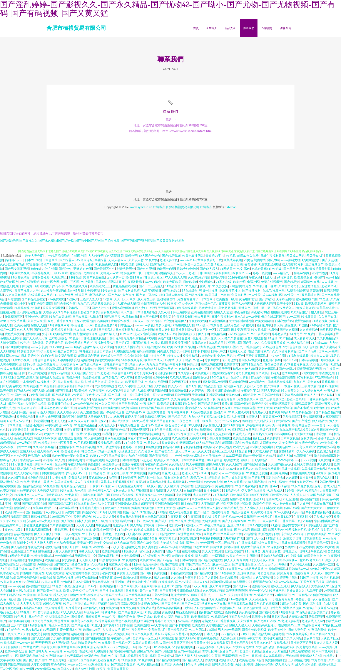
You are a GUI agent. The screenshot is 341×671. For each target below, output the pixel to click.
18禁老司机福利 (109, 560)
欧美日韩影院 (200, 616)
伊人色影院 (310, 347)
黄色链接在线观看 (125, 286)
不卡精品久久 (230, 634)
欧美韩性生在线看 (144, 582)
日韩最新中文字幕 (115, 364)
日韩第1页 (189, 386)
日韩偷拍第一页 (290, 521)
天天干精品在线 (10, 595)
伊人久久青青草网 (236, 560)
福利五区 (259, 438)
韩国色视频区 (139, 429)
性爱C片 (267, 516)
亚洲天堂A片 (236, 525)
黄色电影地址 (248, 299)
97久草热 (126, 377)
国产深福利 (266, 299)
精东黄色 (216, 325)
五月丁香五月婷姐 (87, 538)
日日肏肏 (93, 486)
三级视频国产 (314, 264)
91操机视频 (326, 360)
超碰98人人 (185, 508)
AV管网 (114, 477)
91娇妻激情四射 (19, 429)
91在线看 (104, 642)
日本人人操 (211, 634)
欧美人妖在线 (167, 334)
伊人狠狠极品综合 (57, 616)
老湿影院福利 (231, 442)
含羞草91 (6, 290)
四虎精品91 (158, 264)
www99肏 (93, 569)
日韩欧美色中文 (10, 386)
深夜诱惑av (308, 438)
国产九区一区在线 (150, 477)
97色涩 (28, 669)
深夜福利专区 (260, 312)
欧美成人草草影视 (146, 529)
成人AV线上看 (84, 669)
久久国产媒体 (327, 316)
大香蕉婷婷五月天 (264, 625)
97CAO (204, 473)
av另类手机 (37, 569)
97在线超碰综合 (85, 503)
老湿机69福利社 (104, 529)
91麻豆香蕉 (68, 408)
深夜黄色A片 (271, 442)
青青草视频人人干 (26, 290)
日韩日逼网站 (106, 599)
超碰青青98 (169, 442)
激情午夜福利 (73, 429)
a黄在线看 (248, 325)
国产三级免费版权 (123, 664)
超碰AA (258, 499)
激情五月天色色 (171, 664)
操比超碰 (89, 495)
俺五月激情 (229, 360)
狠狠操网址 (186, 442)
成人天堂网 (183, 451)
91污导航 (87, 282)
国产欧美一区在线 (49, 590)
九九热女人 (259, 412)
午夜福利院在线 (210, 538)
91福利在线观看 (298, 355)
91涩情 (272, 338)
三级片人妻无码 (90, 299)
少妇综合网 (21, 399)
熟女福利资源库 (65, 355)
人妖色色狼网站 (204, 608)
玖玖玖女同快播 (53, 308)
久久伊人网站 (293, 638)
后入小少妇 (60, 595)
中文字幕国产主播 (229, 534)
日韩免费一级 (29, 286)
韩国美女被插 (261, 616)
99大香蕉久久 (290, 390)
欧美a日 (227, 403)
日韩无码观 (182, 395)
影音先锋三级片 (118, 473)
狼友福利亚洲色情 (176, 477)
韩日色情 (161, 390)
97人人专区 (199, 586)
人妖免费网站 (9, 342)
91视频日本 (31, 582)
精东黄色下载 (194, 469)
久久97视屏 (114, 390)
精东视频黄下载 (131, 273)
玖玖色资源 (179, 438)
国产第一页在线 (146, 295)
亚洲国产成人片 (53, 460)
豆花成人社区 (171, 473)
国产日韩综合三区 (244, 564)
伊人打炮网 (186, 303)
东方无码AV (187, 638)
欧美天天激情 (200, 642)
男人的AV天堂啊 (229, 629)
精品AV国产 (160, 642)
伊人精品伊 (319, 421)
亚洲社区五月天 (222, 451)
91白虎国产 (331, 369)
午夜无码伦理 (77, 464)
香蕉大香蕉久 (137, 469)
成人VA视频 (129, 538)
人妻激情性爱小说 (213, 503)
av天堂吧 (49, 629)
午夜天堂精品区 (215, 525)
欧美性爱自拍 (242, 438)
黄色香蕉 (168, 612)
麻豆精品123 (98, 295)
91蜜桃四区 (286, 612)
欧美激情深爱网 (315, 303)
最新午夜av (15, 403)
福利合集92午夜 (65, 303)
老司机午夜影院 (319, 529)
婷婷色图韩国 (80, 564)
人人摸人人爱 (43, 542)
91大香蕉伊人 (234, 569)
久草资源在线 (63, 482)
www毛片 (329, 538)
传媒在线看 (291, 508)
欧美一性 (298, 512)
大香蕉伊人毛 (97, 416)
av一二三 (293, 316)
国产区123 (290, 360)
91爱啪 (273, 329)
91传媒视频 (138, 473)
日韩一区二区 (261, 308)
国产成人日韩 (164, 521)
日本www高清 (328, 351)
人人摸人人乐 (111, 629)
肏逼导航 (164, 338)
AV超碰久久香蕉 (209, 656)
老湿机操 (75, 273)
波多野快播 (183, 495)
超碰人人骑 (284, 455)
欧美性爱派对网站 (77, 342)
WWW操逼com (288, 460)
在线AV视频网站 (273, 290)
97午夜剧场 (88, 599)
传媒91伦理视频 (84, 321)
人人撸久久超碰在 (230, 338)
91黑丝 (324, 299)
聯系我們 (248, 28)
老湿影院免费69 (105, 325)
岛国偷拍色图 (264, 664)
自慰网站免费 (220, 512)
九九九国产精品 (157, 364)
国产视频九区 (261, 634)
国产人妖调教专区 (234, 521)
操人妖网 (201, 555)
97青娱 (308, 608)
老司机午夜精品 (124, 651)
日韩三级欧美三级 (205, 421)
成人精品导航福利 (208, 442)
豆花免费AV (110, 377)
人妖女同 (324, 460)
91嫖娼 (307, 521)
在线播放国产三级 (229, 608)
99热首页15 (73, 495)
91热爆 (277, 268)
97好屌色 (243, 268)
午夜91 (329, 390)
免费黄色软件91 (158, 399)
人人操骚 (327, 282)
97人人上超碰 (185, 273)
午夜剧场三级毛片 (281, 403)
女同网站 (252, 429)
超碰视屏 (87, 360)
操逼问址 (220, 429)
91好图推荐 (251, 555)
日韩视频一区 (323, 434)
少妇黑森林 (206, 282)
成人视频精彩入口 (64, 642)
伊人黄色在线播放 (253, 490)
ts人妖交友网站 (312, 390)
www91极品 (73, 347)
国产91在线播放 (225, 573)
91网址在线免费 (290, 603)
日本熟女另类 (273, 508)
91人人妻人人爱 (104, 516)
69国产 (319, 277)
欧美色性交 (259, 403)
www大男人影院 (48, 521)
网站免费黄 (153, 447)
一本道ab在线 (290, 386)
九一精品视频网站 (57, 255)
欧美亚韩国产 (9, 282)
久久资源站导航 (198, 277)
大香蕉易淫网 (69, 364)
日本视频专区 (284, 321)
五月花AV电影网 (152, 425)
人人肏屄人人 (253, 508)
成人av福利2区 (272, 295)
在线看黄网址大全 (153, 303)
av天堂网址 (74, 656)
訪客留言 (285, 28)
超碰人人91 (181, 429)
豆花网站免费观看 (29, 312)
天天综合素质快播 (241, 321)
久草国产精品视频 (319, 495)
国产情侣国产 (35, 512)
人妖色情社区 (330, 638)
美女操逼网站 (248, 612)
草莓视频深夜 (285, 647)
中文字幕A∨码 (201, 499)
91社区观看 (290, 499)
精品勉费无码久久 (103, 303)
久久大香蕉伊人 (67, 412)
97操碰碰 (32, 264)
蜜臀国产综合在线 (265, 582)
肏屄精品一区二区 (144, 638)
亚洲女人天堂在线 (274, 651)
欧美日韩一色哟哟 (217, 295)
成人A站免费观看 (180, 512)
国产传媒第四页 (18, 621)
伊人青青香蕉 (54, 608)
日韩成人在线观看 (52, 377)
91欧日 (59, 534)
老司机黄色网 (245, 373)
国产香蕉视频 (158, 455)
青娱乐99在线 (120, 321)
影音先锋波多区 (207, 638)
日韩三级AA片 (143, 521)
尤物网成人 (273, 499)
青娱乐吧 (316, 290)
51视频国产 (212, 408)
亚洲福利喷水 (37, 477)
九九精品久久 (263, 421)
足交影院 (112, 460)
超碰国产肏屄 (89, 312)
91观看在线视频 (297, 290)
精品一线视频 (107, 451)
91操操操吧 (166, 582)
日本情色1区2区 (145, 312)
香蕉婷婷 (250, 264)
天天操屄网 (165, 308)
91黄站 (335, 364)
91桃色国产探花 (161, 429)
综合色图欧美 (228, 577)
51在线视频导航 (132, 360)
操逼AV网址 (302, 273)
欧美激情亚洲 (303, 277)
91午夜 (113, 656)
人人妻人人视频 (30, 603)
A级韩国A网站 (53, 369)
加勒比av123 (33, 434)
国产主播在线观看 (97, 638)
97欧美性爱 (79, 390)
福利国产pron (14, 260)
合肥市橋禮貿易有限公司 (76, 27)
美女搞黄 (154, 473)
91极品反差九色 (231, 508)
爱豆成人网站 (295, 255)
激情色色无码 (262, 503)
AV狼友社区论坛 (321, 569)
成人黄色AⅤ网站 (48, 451)
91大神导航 (117, 399)
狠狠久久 (146, 577)
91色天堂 (190, 664)
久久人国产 (233, 464)
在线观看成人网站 (40, 295)
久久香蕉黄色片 (213, 455)
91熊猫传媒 (207, 355)
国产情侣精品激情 (29, 486)
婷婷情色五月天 (328, 438)
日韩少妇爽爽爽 (187, 268)
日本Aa (239, 316)
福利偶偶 (37, 342)
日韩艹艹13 (23, 447)
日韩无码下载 (178, 382)
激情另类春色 (87, 642)
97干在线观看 (260, 334)
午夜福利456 (86, 469)
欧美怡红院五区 (100, 286)
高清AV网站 (242, 403)
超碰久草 (220, 412)
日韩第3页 (150, 273)
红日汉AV (175, 525)
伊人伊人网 (324, 464)
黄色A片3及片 (211, 516)
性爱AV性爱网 (328, 386)
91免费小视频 (61, 586)
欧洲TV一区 (98, 455)
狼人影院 (317, 312)
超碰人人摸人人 (239, 625)
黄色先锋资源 (14, 334)
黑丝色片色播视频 (266, 603)
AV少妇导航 (129, 408)
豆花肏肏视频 (238, 382)
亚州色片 (210, 534)
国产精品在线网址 (130, 612)
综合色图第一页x (63, 455)
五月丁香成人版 (325, 486)
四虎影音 (77, 638)
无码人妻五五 (117, 260)
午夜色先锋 (35, 547)
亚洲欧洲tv (7, 416)
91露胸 (211, 629)
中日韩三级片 (73, 434)
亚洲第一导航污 (42, 482)
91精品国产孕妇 (255, 482)
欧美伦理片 (162, 586)
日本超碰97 (176, 599)
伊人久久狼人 (43, 534)
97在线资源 (148, 555)
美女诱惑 (196, 634)
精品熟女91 (168, 534)
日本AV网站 (188, 560)
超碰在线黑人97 (132, 499)
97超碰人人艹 (193, 525)
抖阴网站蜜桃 (140, 342)
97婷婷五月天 (263, 595)
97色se (198, 360)
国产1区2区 (69, 264)
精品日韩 (20, 373)
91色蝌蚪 (250, 534)
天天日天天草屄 (124, 299)
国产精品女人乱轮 (206, 508)
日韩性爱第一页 (145, 395)
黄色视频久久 (98, 477)
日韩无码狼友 (54, 495)
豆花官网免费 (37, 373)
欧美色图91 (284, 447)
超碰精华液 (329, 286)
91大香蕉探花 (93, 438)
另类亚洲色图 (54, 342)
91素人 (96, 625)
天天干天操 (264, 408)
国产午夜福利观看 (112, 412)
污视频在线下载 (321, 503)
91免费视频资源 (65, 469)
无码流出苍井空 (85, 555)
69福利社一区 (46, 382)
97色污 (25, 342)
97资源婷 (52, 569)
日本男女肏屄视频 (48, 416)
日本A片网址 (81, 582)
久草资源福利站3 (120, 521)
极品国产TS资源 (39, 455)
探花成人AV (22, 390)
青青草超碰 (30, 386)
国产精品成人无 (192, 660)
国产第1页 (122, 342)
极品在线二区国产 (273, 316)
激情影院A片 (260, 586)
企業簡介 (211, 28)
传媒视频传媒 (178, 390)
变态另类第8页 (67, 351)
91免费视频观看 (39, 395)
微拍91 (330, 573)
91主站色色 (12, 629)
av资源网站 (331, 590)
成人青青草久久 (304, 338)
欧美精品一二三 (265, 460)
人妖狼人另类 (253, 386)
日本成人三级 (140, 321)
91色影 (74, 338)
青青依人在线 (32, 369)
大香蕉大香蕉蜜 (118, 669)
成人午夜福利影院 (86, 482)
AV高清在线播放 (189, 621)
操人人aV (174, 386)
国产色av (114, 295)
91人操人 (202, 325)
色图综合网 (44, 469)
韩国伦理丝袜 (189, 538)
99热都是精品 (20, 277)
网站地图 (178, 240)
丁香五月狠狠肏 (283, 599)
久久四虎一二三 (323, 564)
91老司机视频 (329, 577)
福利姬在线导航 (306, 299)
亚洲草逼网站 (279, 473)
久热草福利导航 (233, 538)
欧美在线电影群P (128, 516)
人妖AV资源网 (262, 577)
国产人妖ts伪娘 (42, 390)
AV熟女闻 (326, 442)
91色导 (92, 329)
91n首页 (180, 521)
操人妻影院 (149, 547)
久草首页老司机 (289, 286)
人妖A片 (163, 312)
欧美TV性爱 (175, 347)
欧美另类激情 (55, 573)
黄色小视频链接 (126, 621)
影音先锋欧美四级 (254, 629)
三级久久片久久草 (17, 634)
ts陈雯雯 (14, 299)
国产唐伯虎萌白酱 (17, 347)
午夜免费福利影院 (318, 512)
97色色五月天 (219, 377)
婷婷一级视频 (262, 273)
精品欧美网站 (311, 625)
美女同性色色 (106, 469)
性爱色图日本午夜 (69, 629)
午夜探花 (194, 516)
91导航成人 (275, 490)
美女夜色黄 (289, 442)
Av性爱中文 (292, 295)
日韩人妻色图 (297, 629)
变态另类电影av (239, 616)
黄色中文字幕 (148, 590)
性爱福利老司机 (149, 434)
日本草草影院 (166, 569)
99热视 (151, 338)
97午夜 (258, 286)
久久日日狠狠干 (10, 647)
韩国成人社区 (153, 277)
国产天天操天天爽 (35, 338)
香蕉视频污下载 (268, 534)
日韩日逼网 (114, 338)
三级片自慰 (231, 325)
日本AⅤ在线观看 (257, 525)
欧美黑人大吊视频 (166, 460)
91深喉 (301, 612)
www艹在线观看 (233, 473)
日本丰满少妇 (75, 460)
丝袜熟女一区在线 (213, 603)
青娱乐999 (73, 377)
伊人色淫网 (90, 590)
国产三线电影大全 (272, 399)
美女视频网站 (109, 312)
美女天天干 (150, 534)
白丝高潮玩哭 (114, 255)
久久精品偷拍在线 (153, 347)
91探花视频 (223, 447)
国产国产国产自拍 (35, 660)
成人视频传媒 (176, 482)
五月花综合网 (310, 295)
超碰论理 (77, 634)
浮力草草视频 (292, 608)
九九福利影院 (60, 638)
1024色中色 (214, 460)
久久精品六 (176, 464)
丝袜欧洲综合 (58, 338)
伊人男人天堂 (284, 664)
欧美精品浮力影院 (110, 442)
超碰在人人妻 (319, 355)
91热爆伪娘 (129, 551)
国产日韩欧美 (94, 634)
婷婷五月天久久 (165, 621)
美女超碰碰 (116, 382)
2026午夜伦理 (237, 277)
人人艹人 (37, 495)
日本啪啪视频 (129, 460)
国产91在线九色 (251, 364)
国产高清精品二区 (60, 503)
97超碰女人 (148, 512)
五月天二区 (144, 386)
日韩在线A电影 (292, 395)
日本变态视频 (240, 329)
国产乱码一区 (121, 642)
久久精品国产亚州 (83, 373)
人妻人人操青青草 (65, 551)
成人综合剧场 (144, 329)
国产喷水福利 (194, 295)
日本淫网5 (207, 299)
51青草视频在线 (94, 277)
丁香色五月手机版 (312, 582)
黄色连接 (128, 295)
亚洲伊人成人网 (194, 434)
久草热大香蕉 (141, 642)
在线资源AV (95, 595)
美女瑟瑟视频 (227, 308)
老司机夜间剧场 (62, 329)
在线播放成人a (187, 569)
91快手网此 (18, 321)
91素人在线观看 (239, 412)
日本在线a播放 (119, 421)
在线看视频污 (191, 551)
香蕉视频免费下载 (203, 399)
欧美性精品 (190, 355)
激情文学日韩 (292, 538)
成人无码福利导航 (26, 473)
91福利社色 (22, 495)
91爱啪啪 (29, 595)
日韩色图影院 (17, 560)
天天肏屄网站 (302, 447)
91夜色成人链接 (128, 303)
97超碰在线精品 (108, 603)
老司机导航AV (143, 373)
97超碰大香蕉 (50, 582)
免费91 (121, 469)
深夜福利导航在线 (32, 656)
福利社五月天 (280, 586)
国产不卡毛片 (307, 351)
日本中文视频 (290, 438)
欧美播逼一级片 (226, 299)
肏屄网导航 (72, 512)
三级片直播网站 (256, 355)
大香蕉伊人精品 (36, 403)
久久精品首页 (220, 642)
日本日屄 (306, 477)
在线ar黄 (60, 464)
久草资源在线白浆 (62, 525)
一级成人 (150, 486)
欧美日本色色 (260, 642)
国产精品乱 (106, 329)
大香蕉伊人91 (320, 586)
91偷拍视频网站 (276, 569)
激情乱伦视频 (130, 555)
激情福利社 (166, 273)
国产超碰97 (256, 477)
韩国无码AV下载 (45, 438)
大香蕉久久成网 (159, 438)
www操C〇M (77, 664)
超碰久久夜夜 (52, 603)
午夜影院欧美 (198, 321)
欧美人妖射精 (164, 329)
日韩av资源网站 (106, 282)
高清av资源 (128, 603)
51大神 (187, 608)
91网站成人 (313, 525)
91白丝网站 (197, 629)
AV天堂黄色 (159, 625)
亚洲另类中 (160, 377)
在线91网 (85, 651)
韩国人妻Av (276, 529)
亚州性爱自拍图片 (227, 390)
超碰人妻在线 (134, 416)
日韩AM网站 (39, 516)
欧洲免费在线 (146, 608)
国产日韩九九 (38, 651)
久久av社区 (18, 455)
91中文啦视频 (293, 555)
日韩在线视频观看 (293, 542)
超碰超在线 (65, 382)
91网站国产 (228, 268)
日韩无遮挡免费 (222, 664)
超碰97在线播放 (86, 577)
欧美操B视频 (147, 656)
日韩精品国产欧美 (151, 408)
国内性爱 (216, 547)
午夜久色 (255, 277)
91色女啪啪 (306, 547)
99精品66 (83, 399)
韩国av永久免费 (248, 255)
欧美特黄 (273, 438)
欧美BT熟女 (134, 277)
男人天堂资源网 (212, 551)
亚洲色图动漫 (265, 647)
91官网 (108, 347)
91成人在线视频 (11, 369)
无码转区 (160, 386)
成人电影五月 (202, 495)
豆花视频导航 (218, 321)
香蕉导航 (211, 660)
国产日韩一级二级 (120, 395)
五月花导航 (18, 625)
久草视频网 (96, 390)
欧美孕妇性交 (277, 629)
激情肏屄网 (32, 334)
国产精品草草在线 (34, 503)
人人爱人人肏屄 (155, 499)
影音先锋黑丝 (126, 268)
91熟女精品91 (31, 629)
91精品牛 (311, 490)
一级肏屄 (67, 538)
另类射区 (291, 547)
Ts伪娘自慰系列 (68, 360)
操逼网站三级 (327, 664)
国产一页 (103, 495)
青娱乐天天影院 (320, 268)
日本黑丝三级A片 (72, 569)
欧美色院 (6, 390)
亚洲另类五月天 (98, 664)
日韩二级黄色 (304, 403)
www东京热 (39, 347)
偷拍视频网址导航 (302, 473)
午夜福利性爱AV (102, 342)
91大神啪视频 (57, 477)
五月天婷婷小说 (146, 495)
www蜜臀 (70, 651)
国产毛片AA (251, 342)
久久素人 (317, 573)
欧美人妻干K (72, 590)
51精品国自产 (174, 286)
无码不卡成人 (114, 595)
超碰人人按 (38, 325)
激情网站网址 (291, 373)
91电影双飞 (282, 595)
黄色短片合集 (226, 399)
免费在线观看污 (271, 282)
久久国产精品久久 (280, 464)
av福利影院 (222, 416)
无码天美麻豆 (211, 521)
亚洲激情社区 (310, 286)
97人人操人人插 (71, 612)
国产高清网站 (170, 603)
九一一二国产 (217, 595)
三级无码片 (27, 451)
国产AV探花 (287, 369)
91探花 (231, 255)
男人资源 (67, 521)
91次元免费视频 (42, 621)
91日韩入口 (152, 442)
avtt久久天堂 (201, 451)
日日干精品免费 (94, 473)
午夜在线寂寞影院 (283, 377)
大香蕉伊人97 (52, 312)
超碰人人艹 (189, 473)
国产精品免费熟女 (210, 560)
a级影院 (247, 421)
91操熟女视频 (37, 625)
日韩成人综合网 (271, 555)
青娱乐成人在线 (310, 656)
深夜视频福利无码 (309, 369)
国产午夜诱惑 (301, 421)
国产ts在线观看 (165, 651)
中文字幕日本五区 (46, 599)
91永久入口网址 (106, 403)
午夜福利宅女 (250, 390)
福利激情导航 (309, 499)
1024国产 (126, 334)
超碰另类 (204, 664)
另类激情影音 (292, 416)
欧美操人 (160, 616)
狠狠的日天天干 (220, 369)
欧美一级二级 (193, 264)
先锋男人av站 (109, 273)
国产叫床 (146, 573)
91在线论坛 (124, 529)
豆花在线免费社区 (117, 634)
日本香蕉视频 (90, 290)
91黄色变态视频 (257, 473)
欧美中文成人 (153, 360)
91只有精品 (220, 495)
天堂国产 (73, 660)
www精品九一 (282, 273)
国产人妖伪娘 (40, 638)
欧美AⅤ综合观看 (16, 651)
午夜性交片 (326, 373)
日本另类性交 (30, 355)
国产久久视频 (146, 268)
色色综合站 (324, 451)
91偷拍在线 (130, 316)
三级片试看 (309, 386)
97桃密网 (141, 490)
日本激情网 (157, 490)
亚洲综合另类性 (243, 647)
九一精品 (80, 490)
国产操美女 (88, 660)
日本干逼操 (116, 455)
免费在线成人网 (248, 399)
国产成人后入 (209, 268)
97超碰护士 (234, 555)
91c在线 (79, 329)
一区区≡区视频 (33, 425)
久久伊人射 (136, 260)
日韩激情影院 (174, 408)
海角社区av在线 (307, 482)
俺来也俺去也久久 (91, 508)
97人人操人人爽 (175, 277)
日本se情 (29, 364)
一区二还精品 (224, 542)
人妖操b (87, 369)
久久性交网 (127, 608)
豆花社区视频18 (11, 669)
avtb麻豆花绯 (168, 547)
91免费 (309, 334)
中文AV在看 (277, 355)
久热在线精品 (319, 364)
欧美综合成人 (147, 369)
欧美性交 (198, 625)
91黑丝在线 (22, 308)
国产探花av (67, 260)
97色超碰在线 (205, 647)
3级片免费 (296, 334)
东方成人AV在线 (18, 421)
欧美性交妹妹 (103, 542)
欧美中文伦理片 (261, 512)
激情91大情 (287, 482)
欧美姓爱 (239, 282)
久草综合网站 (285, 299)
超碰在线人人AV (313, 621)
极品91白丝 (310, 429)
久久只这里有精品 (12, 264)
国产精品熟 (291, 282)
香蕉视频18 (329, 382)
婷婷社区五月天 (61, 442)
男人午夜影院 (195, 464)
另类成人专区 (166, 351)
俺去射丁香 (303, 599)
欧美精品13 (165, 403)
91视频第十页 (103, 651)
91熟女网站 (201, 547)
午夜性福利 (71, 312)
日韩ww (161, 525)
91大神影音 (176, 469)
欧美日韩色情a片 (59, 403)
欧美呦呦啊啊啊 (236, 590)
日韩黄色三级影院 (112, 534)
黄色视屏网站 (224, 486)
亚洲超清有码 (204, 486)
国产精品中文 (203, 573)
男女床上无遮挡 (127, 573)
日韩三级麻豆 (82, 547)
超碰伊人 (181, 321)
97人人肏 (117, 547)
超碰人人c (174, 355)
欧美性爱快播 (70, 451)
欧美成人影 (69, 499)
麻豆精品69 (92, 612)
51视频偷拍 (51, 486)
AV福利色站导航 (95, 656)
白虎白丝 (47, 355)
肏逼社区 (253, 282)
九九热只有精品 (134, 338)
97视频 (190, 347)
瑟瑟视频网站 (23, 534)
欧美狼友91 (65, 669)
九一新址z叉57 (172, 434)
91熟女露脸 (152, 612)
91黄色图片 (31, 647)
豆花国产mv (252, 516)
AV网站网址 (53, 425)
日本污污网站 (308, 360)
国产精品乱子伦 (93, 608)
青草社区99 (210, 651)
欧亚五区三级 (134, 382)
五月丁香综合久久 (59, 321)
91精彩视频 (320, 321)
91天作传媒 (290, 656)
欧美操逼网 (141, 625)
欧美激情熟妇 (311, 260)
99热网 (107, 299)
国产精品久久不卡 (63, 399)
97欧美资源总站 (42, 555)
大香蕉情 (194, 521)
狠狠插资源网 (280, 312)
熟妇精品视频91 (156, 416)
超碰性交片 (132, 547)
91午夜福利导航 (320, 325)
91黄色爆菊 (165, 395)
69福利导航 (285, 277)
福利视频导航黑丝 (38, 586)
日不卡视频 (308, 460)
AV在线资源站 (29, 282)
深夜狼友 (187, 486)
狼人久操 (126, 312)
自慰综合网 (301, 573)
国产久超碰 (329, 260)
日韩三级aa (290, 551)
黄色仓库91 (59, 664)
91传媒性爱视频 (269, 264)
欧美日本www (14, 512)
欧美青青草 (231, 364)
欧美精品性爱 (62, 334)
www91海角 (153, 282)
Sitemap (231, 207)
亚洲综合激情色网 (167, 503)
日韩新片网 (258, 529)
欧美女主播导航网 (253, 547)
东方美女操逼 (69, 599)
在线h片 (205, 286)
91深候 (136, 564)
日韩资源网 (92, 616)
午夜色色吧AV (308, 442)
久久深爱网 (244, 621)
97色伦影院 (194, 482)
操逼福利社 (231, 547)
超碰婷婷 (147, 503)
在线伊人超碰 (239, 377)
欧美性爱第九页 (27, 377)
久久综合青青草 (64, 542)
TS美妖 (326, 560)
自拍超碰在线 (193, 490)
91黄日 (253, 521)
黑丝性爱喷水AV (99, 490)
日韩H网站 (203, 273)
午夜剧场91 (85, 386)
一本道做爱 (27, 382)
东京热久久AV (262, 434)
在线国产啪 (78, 255)
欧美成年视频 (233, 260)
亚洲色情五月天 (48, 364)
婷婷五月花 (285, 573)
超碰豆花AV (145, 651)
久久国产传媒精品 (45, 447)
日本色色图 (35, 616)
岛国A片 (72, 299)
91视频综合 (219, 616)
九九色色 (83, 303)
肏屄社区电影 (244, 664)
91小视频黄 (253, 551)
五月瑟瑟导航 (275, 477)
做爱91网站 (166, 369)
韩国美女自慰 (313, 555)
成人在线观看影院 (70, 438)
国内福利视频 (312, 603)
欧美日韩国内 (111, 551)
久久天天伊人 (267, 564)
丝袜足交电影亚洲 (219, 434)
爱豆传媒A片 (315, 255)
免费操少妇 (44, 564)
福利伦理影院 (146, 351)
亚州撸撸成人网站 (189, 590)
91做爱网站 (309, 373)
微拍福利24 (66, 447)
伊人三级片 (99, 521)
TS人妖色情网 (64, 295)
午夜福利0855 (183, 316)
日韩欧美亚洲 (178, 342)
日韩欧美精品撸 (317, 399)
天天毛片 (130, 390)
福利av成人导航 (123, 490)
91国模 (172, 303)
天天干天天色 (166, 508)
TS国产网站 (125, 586)
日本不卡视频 (200, 351)
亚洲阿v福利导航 (103, 573)
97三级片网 (233, 342)
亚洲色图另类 (240, 642)
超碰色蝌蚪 (21, 638)
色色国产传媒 (272, 360)
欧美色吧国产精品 (251, 660)
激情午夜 (195, 382)
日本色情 (126, 625)
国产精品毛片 (177, 416)
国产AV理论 (183, 582)
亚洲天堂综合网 (304, 464)
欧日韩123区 (91, 629)
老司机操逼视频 (48, 612)
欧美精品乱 (52, 560)
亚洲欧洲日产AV (83, 586)
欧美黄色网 (21, 325)
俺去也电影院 (266, 573)
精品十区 (20, 303)
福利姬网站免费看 (215, 382)
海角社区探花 (271, 551)
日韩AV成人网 (323, 477)
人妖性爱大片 (107, 425)
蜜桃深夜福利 (66, 386)
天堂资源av (194, 529)
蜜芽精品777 (193, 408)
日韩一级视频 (290, 469)
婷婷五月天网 (259, 495)
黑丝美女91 (120, 525)
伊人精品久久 (300, 586)
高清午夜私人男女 (327, 403)
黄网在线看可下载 (209, 260)
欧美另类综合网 (27, 577)
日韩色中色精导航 (43, 360)
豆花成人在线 (242, 434)
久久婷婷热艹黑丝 (201, 390)
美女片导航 (311, 638)
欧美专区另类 (301, 425)
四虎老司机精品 (307, 647)
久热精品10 (99, 564)
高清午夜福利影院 (131, 282)
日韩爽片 (224, 303)
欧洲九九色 (7, 408)
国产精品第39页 (209, 403)
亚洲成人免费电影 (262, 447)
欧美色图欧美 (172, 282)
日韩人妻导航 (325, 334)
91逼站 (275, 525)
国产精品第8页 (177, 629)
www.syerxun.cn (141, 207)
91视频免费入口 (106, 264)
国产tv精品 (241, 529)
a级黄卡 (321, 473)
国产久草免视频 (147, 542)
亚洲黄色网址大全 (189, 534)
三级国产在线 (93, 429)
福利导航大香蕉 (178, 616)
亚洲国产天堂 (228, 651)
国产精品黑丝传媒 (210, 386)
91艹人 (68, 603)
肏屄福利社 (69, 560)
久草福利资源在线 (39, 551)
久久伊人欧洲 (36, 321)
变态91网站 (225, 355)
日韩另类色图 (110, 408)
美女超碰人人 (212, 425)
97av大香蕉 (282, 512)
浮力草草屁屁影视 (162, 421)
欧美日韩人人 (228, 660)
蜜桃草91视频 (49, 264)
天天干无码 (42, 642)
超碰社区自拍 (166, 299)
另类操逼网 (91, 273)
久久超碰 (292, 477)
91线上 (245, 634)
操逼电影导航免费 (32, 573)
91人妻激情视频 (22, 464)
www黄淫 (319, 425)
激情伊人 (252, 416)
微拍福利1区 (22, 508)
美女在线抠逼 (325, 547)
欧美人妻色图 (34, 255)
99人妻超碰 (166, 495)
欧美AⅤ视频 (65, 577)
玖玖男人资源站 (180, 377)
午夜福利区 (147, 403)
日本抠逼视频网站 (52, 473)
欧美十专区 (284, 303)
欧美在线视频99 (201, 429)
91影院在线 (129, 660)
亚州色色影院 (292, 347)
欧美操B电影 (25, 416)
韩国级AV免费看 (250, 360)
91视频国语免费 (124, 351)
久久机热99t (245, 469)
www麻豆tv (188, 260)
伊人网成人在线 (300, 564)
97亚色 (239, 355)
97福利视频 (305, 377)
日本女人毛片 (139, 421)
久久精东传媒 (26, 521)
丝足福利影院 (246, 573)
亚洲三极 (131, 590)
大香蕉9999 (197, 438)
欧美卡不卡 (108, 647)
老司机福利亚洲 (88, 355)
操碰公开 (131, 255)
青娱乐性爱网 (240, 512)
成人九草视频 (271, 656)
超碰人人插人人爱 (211, 569)
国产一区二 (201, 512)
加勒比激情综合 (186, 612)
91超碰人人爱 (237, 351)
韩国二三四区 (70, 282)
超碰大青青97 (180, 595)
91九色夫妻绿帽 (60, 316)
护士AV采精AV (229, 421)
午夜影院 (160, 599)
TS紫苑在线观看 (201, 412)
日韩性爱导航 (40, 399)
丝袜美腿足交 (26, 490)
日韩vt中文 (218, 351)
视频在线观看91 (223, 373)
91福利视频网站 (59, 325)
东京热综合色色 (206, 303)
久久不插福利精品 (284, 351)
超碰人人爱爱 (223, 312)
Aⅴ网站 (169, 360)
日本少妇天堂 (213, 490)
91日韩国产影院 (269, 395)
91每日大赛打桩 (110, 512)
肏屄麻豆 (82, 455)
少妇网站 (245, 577)
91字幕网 (223, 329)
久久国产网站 (17, 477)
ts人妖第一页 (116, 277)
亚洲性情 (185, 547)
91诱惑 (162, 512)
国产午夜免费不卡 (134, 629)
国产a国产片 (112, 316)
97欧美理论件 (323, 377)
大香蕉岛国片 (328, 490)
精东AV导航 (162, 634)
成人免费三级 (146, 299)
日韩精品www (298, 569)
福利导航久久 (187, 334)
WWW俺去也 (213, 482)
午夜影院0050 (55, 656)
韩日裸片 (270, 286)
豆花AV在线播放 (189, 651)
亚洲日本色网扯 (47, 260)
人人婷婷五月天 (260, 599)
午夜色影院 (241, 312)
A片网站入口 (54, 512)
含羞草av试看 (325, 308)
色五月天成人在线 (204, 338)
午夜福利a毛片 (121, 638)
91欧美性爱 (314, 590)
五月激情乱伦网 (298, 660)
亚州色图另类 (95, 460)
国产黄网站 (62, 390)
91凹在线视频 (161, 647)
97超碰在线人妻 (183, 325)
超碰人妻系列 (295, 399)
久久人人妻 (24, 329)
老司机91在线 (310, 282)
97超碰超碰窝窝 (11, 582)
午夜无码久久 (198, 342)
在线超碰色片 (272, 347)
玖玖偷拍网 (150, 564)
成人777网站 (126, 386)
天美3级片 (44, 595)
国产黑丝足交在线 (295, 268)
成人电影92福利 (293, 264)
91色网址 (20, 616)
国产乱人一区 (255, 538)
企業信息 (267, 28)
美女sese (313, 382)
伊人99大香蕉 (233, 482)
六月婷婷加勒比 (227, 347)
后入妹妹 (327, 395)
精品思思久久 (242, 582)
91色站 (284, 486)
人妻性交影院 (40, 664)
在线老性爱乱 (91, 377)
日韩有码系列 (239, 495)
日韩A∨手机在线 (122, 495)
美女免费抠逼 (60, 634)
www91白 (332, 277)
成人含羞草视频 (124, 542)
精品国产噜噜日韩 (172, 564)
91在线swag (319, 342)
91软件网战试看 (324, 447)
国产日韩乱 (24, 599)
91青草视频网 (150, 290)
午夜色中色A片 (121, 373)
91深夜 (100, 669)
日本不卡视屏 (149, 316)
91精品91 (329, 656)
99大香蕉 (194, 425)
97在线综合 (189, 290)
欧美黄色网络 (66, 647)
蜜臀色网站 (302, 321)
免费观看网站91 (279, 412)
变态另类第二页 (318, 612)
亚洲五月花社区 (230, 290)
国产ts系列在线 (108, 555)
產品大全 (230, 28)
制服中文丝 (24, 542)
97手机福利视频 (85, 442)
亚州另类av (144, 616)
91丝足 (36, 308)
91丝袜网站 (277, 590)
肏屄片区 (273, 260)
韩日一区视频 (208, 290)
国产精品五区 (61, 395)
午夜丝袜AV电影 (325, 608)
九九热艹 (299, 382)
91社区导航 (57, 660)
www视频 (55, 651)
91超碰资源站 (181, 338)
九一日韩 (183, 351)
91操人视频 (159, 342)
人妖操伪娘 (227, 638)
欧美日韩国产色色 (23, 412)
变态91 (46, 334)
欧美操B (208, 447)
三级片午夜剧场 (132, 464)
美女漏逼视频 (312, 416)
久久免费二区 (199, 369)
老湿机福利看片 (165, 373)
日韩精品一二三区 (78, 308)
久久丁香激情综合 (109, 447)
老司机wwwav (232, 516)
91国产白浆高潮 (250, 656)
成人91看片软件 (220, 586)
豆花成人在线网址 (172, 529)
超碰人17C (200, 582)
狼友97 (215, 473)
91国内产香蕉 (180, 586)
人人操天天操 (88, 560)
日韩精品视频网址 (38, 529)
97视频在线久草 (77, 286)
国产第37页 (62, 564)
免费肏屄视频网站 (143, 569)
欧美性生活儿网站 (130, 486)
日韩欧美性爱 (40, 277)
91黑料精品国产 (303, 412)
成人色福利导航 (305, 664)
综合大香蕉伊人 (269, 542)
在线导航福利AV (259, 351)
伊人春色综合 (321, 599)
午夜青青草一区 (270, 416)
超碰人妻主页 (169, 260)
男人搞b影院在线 (285, 325)
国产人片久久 (101, 308)
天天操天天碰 (303, 434)
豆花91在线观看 (255, 338)
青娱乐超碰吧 (305, 308)
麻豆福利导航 (260, 377)
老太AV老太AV (309, 560)
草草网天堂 (233, 455)
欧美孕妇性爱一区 (45, 508)
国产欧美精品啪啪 (47, 538)
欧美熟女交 (231, 460)
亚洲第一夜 (122, 582)
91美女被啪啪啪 (299, 651)
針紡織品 (159, 207)
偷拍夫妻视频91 (179, 499)
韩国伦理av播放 (220, 582)
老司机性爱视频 (88, 408)
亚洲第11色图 (82, 268)
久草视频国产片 (216, 625)
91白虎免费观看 (128, 425)
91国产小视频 (309, 577)
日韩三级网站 (180, 312)
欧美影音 (166, 316)
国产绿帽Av (165, 656)
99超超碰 (103, 373)
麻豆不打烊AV (137, 438)
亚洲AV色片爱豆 (36, 316)
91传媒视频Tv (251, 442)
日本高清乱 (14, 425)
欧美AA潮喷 (143, 377)
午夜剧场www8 (30, 460)
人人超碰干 (95, 255)
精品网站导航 (254, 569)
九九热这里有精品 (200, 416)
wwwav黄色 (16, 586)
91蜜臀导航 (126, 264)
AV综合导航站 (104, 621)
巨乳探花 (100, 260)
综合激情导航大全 (326, 521)
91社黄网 (237, 416)
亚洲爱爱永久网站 (127, 503)
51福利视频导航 (183, 647)
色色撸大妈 (7, 542)
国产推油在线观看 (111, 590)
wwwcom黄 (25, 642)
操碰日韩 (211, 469)
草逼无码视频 (46, 412)
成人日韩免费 (272, 608)
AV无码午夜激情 (83, 395)
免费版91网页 (77, 477)
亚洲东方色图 (156, 412)
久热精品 (269, 455)
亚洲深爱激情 (215, 395)
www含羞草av (288, 582)
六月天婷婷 (86, 264)
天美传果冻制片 (102, 582)
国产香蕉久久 (164, 451)
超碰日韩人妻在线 (171, 295)
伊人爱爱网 (48, 351)
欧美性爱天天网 (82, 325)
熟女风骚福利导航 (169, 608)
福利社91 (65, 268)
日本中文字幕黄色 (192, 460)
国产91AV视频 (242, 303)
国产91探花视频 (233, 425)
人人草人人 (174, 490)
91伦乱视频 (145, 390)
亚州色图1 (18, 551)
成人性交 (6, 495)
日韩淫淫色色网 (48, 408)
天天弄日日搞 (233, 264)
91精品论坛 (231, 490)
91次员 (298, 303)
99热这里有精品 (16, 295)
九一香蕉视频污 (250, 347)
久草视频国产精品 (313, 469)
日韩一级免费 (252, 455)
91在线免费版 (133, 442)
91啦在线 (66, 490)
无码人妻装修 (270, 390)
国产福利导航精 (129, 290)
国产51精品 (42, 329)
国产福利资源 (268, 612)
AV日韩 (101, 395)
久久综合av (185, 373)
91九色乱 (191, 286)
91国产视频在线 (142, 634)
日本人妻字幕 (268, 521)
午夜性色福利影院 (40, 303)
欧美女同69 (147, 560)
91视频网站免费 (240, 286)
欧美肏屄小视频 (82, 621)
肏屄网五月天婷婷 (125, 434)
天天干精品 (183, 360)
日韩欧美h (190, 282)
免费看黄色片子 (188, 299)
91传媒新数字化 (60, 516)
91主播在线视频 (246, 542)
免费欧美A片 (157, 629)
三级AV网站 (59, 273)
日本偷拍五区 (190, 503)
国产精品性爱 (80, 625)
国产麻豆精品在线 (239, 603)
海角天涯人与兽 (89, 551)
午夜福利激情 (317, 629)
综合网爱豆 (212, 360)
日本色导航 (15, 434)
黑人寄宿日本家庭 (142, 525)
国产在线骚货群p (254, 464)
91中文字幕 (105, 503)
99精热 (66, 582)
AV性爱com (108, 486)
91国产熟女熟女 (246, 486)
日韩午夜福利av (222, 316)
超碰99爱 (11, 538)
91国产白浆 (19, 395)
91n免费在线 (56, 299)
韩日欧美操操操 (182, 555)
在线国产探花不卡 (52, 286)
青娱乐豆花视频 (115, 438)
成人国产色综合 (149, 255)
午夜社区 (164, 555)
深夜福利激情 (192, 447)
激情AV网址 (198, 477)
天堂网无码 (316, 616)
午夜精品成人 (280, 642)
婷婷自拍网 (157, 355)
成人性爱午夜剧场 (52, 290)
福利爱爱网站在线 (107, 360)
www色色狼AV (83, 403)
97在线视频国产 (238, 334)
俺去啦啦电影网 (324, 455)
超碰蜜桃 (80, 382)
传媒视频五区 (14, 316)
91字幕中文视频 (19, 273)
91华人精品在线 (298, 342)
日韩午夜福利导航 (272, 255)
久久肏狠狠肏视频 (136, 355)
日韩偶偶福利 (106, 586)
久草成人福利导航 (265, 451)
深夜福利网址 (221, 273)
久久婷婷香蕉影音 (240, 595)
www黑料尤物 (290, 260)
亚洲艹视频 (319, 273)
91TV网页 (56, 347)
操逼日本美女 (103, 351)
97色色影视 (205, 542)
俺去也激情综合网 (85, 334)
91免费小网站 (294, 490)
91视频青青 (309, 316)
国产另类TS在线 (265, 621)
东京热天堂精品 (119, 564)
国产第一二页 (190, 603)
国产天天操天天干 (313, 508)
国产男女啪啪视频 (17, 268)
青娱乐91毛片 (215, 255)
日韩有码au (279, 616)
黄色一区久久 (258, 590)
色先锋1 (227, 408)
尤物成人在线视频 (172, 542)
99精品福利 (48, 386)
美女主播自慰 (89, 412)
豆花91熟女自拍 (185, 403)
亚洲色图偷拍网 (201, 312)
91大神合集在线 (284, 503)
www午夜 (108, 616)
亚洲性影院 (72, 369)
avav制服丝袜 (283, 434)
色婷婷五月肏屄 (133, 447)
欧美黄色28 (202, 373)
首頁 (196, 28)
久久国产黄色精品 (116, 429)
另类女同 (193, 364)
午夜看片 (191, 577)
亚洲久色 (244, 308)
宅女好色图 (52, 547)
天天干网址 (175, 264)
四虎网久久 (200, 377)
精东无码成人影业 (262, 560)
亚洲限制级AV (185, 329)
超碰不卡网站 (43, 464)
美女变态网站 (40, 634)
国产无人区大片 (168, 486)
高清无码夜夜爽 (211, 364)
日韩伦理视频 (40, 421)
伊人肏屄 (303, 503)
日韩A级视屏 (160, 595)
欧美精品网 (218, 334)
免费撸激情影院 (275, 660)
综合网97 (73, 290)
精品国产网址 (172, 447)
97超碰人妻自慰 (289, 621)
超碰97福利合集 (145, 334)
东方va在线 (161, 577)
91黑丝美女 (59, 277)
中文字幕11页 (168, 538)
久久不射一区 (206, 329)
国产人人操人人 (185, 656)
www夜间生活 (26, 442)
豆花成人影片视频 (112, 482)
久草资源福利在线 (296, 364)
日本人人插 (82, 521)
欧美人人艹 (311, 395)
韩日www (38, 429)
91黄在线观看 (168, 638)
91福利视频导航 (297, 634)
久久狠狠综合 (309, 329)
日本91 (30, 260)
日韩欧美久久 (88, 499)
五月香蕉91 (73, 608)
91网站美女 (248, 395)
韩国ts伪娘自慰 (244, 408)
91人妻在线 (133, 534)
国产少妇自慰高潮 (234, 477)
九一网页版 (216, 555)
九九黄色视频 (180, 399)
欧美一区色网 (50, 282)
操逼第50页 (90, 512)
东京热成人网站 (85, 603)
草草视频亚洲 (252, 608)
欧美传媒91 (99, 421)
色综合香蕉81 (261, 268)
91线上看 (95, 316)
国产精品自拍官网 (328, 412)
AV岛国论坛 (84, 260)
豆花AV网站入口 (283, 308)
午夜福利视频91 (23, 499)
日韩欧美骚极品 (315, 534)
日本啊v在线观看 (24, 590)
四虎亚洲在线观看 (74, 416)
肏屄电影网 (239, 295)
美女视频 (160, 573)
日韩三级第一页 (318, 542)
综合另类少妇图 (176, 425)
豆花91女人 (121, 569)
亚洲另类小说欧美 (239, 503)
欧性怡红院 (321, 408)
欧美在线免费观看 (267, 469)
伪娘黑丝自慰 (166, 268)
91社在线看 (49, 268)
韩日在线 (226, 529)
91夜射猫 (151, 260)
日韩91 (304, 551)
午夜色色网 (184, 421)
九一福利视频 (281, 425)
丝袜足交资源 (97, 382)
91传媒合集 (109, 290)
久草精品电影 (156, 482)
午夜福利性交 (177, 516)
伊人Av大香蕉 (305, 451)
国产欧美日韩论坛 (268, 373)
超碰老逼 (214, 477)
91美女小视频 (20, 360)
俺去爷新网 (202, 316)
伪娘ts (35, 268)
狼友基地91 (180, 634)
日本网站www (9, 355)
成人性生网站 (143, 586)
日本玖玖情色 (110, 538)
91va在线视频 (238, 599)
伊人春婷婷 (72, 534)
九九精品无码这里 (72, 486)
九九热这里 (216, 342)
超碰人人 (142, 264)
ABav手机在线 (136, 399)
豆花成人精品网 (91, 364)
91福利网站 (236, 429)
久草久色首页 (218, 599)
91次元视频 (259, 329)
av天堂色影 (211, 529)
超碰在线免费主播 (35, 525)
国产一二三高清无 (151, 286)
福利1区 (144, 551)
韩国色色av (89, 451)
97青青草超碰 (206, 347)
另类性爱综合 (82, 516)
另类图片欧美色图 (143, 508)
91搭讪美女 (92, 434)
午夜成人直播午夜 (127, 347)
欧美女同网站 (264, 321)
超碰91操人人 (108, 334)
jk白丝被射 (146, 621)
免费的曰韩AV (268, 486)
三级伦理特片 (268, 429)
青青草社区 (84, 542)
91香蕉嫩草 (128, 477)
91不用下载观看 (323, 651)
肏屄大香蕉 (163, 325)
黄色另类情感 (273, 364)
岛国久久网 (130, 577)
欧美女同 (112, 608)
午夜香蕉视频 (40, 273)
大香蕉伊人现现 (47, 490)
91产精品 (285, 338)
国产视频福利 (251, 290)
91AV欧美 (26, 538)
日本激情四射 (312, 538)
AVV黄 (67, 425)
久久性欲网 (146, 451)
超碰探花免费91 (108, 660)
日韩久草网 (218, 277)
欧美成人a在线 (82, 529)
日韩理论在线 (279, 495)
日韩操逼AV (282, 421)
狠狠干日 (247, 460)
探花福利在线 (26, 469)
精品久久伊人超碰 (245, 369)
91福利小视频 (85, 447)
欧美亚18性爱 (53, 434)
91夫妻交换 (220, 286)
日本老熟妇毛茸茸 (154, 516)
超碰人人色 (58, 421)
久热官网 (158, 551)
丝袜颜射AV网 (135, 412)
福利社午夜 (264, 325)
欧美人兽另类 (157, 469)
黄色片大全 (62, 621)
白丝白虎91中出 (11, 525)
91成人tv (269, 277)
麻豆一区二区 (221, 564)
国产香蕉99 (167, 590)
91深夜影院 (275, 547)
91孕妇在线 (223, 282)
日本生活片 (125, 325)
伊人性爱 (254, 295)
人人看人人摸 (85, 525)
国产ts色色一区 (167, 560)
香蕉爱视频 (228, 621)
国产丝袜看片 (68, 508)
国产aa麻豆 (80, 316)
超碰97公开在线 (241, 499)
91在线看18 (243, 451)
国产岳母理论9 (129, 403)
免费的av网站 (192, 455)
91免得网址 (146, 660)
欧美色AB (232, 395)
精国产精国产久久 (198, 564)
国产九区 (144, 647)
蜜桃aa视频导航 (122, 308)
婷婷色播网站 (268, 369)
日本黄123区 (283, 516)
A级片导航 (173, 551)
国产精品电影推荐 (34, 299)
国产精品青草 (171, 255)
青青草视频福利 (178, 412)
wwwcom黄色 (144, 325)
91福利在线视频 (105, 369)
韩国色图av (327, 482)
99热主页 (85, 351)
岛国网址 (103, 321)
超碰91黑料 (286, 451)
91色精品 (181, 369)
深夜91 (191, 542)
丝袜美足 (81, 295)
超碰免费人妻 (215, 464)
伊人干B (203, 334)
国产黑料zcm (241, 586)
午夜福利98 (177, 364)
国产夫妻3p (328, 347)
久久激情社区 (213, 264)
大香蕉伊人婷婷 (264, 303)
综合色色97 (99, 399)
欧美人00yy (227, 469)
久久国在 (177, 577)
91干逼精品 (300, 595)
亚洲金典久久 (295, 590)
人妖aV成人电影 (79, 421)
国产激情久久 (143, 599)
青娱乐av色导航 (58, 373)
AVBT (4, 321)
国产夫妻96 (110, 625)
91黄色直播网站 (193, 255)
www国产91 (257, 382)
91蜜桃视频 (8, 642)
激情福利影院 (20, 516)
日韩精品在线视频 (279, 382)
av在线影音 (27, 564)
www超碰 (252, 316)
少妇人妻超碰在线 (219, 438)
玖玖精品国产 (300, 312)
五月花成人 (223, 647)
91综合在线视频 (162, 321)
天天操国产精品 (196, 599)
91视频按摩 (130, 560)
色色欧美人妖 (23, 438)
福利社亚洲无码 (88, 647)
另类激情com (111, 464)
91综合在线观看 (136, 455)
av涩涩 (106, 434)
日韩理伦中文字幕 (249, 638)
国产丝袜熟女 (171, 290)
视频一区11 (131, 512)
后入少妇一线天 (145, 308)
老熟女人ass (210, 621)
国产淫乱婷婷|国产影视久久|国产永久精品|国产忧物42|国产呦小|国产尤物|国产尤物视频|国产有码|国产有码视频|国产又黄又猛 (86, 240)
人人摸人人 (297, 495)
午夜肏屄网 (48, 647)
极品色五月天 (9, 612)
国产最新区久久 (104, 268)
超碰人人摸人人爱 (326, 642)
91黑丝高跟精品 (85, 425)
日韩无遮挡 (220, 499)
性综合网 (6, 373)
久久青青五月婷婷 (273, 342)
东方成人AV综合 (292, 534)
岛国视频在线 (303, 455)
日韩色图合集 (126, 616)
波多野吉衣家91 (293, 525)
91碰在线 (75, 277)
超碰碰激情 (7, 442)
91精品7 (43, 442)
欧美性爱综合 (283, 408)
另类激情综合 (207, 308)
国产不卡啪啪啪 (179, 625)
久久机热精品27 (327, 338)
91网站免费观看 (19, 555)
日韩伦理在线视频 (92, 338)
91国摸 (303, 325)
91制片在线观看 (186, 308)
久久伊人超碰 (208, 577)
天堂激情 (198, 395)
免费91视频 (54, 429)
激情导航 (77, 616)
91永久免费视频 (302, 486)
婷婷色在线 (279, 334)
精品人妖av (137, 364)
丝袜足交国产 (234, 551)
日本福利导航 (124, 329)
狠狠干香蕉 (198, 595)
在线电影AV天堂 (289, 625)
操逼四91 (94, 464)
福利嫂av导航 (233, 386)
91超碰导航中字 (28, 351)
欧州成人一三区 (111, 355)
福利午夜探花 (136, 482)
